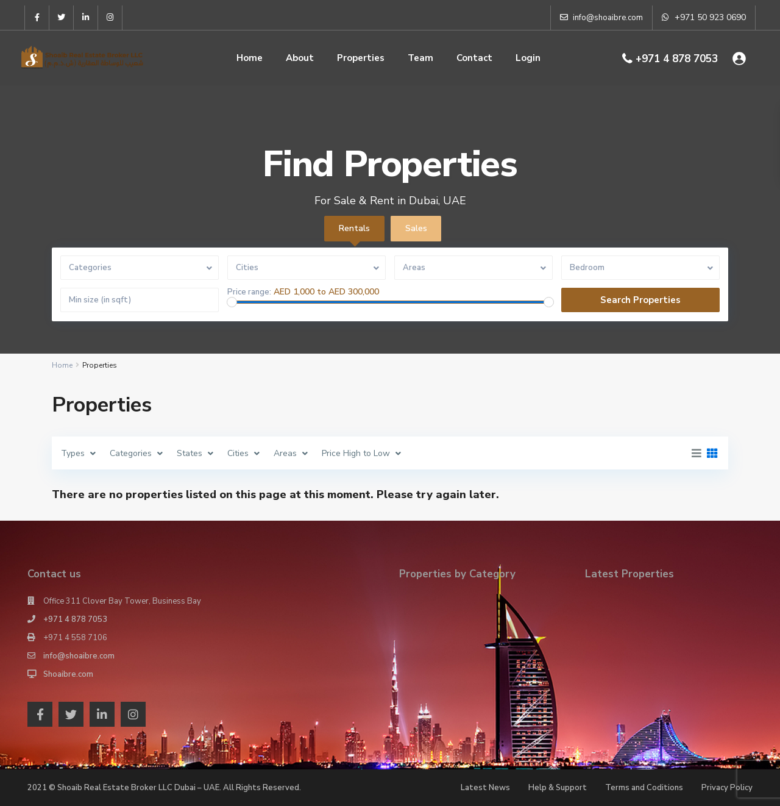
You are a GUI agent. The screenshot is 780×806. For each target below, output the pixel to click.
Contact (474, 58)
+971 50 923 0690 (710, 17)
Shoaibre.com (68, 674)
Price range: (249, 292)
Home (249, 58)
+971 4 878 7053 (677, 59)
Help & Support (557, 787)
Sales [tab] (416, 228)
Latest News (485, 787)
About (300, 58)
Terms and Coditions (644, 787)
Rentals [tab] (354, 228)
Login (528, 58)
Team (420, 58)
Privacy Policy (727, 787)
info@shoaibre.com (79, 656)
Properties (361, 58)
